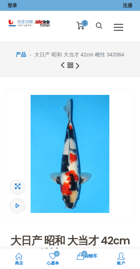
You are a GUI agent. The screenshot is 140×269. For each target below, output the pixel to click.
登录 (12, 5)
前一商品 (62, 65)
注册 (128, 5)
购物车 (87, 255)
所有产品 (70, 66)
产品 (21, 55)
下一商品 (77, 66)
